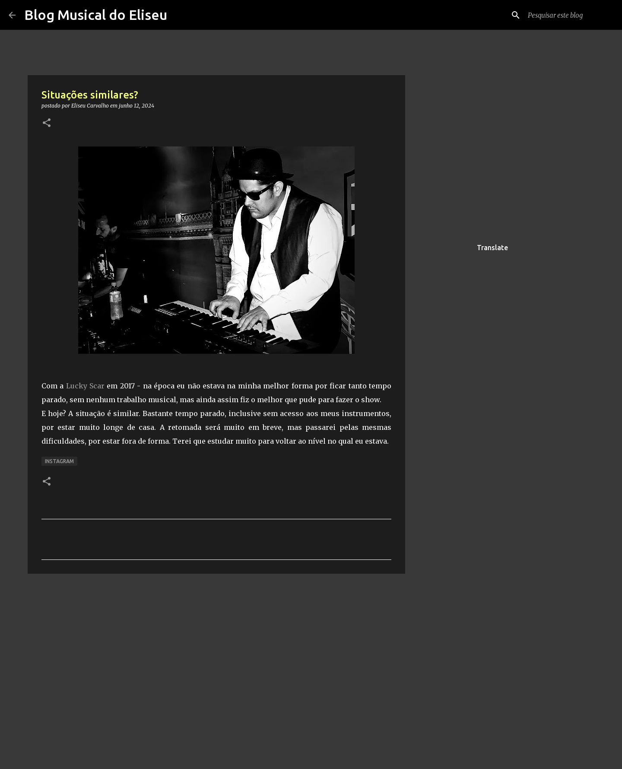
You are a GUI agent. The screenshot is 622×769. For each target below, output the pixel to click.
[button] (46, 123)
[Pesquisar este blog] (569, 15)
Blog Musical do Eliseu (95, 14)
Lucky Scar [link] (85, 385)
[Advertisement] (449, 373)
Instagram (59, 461)
